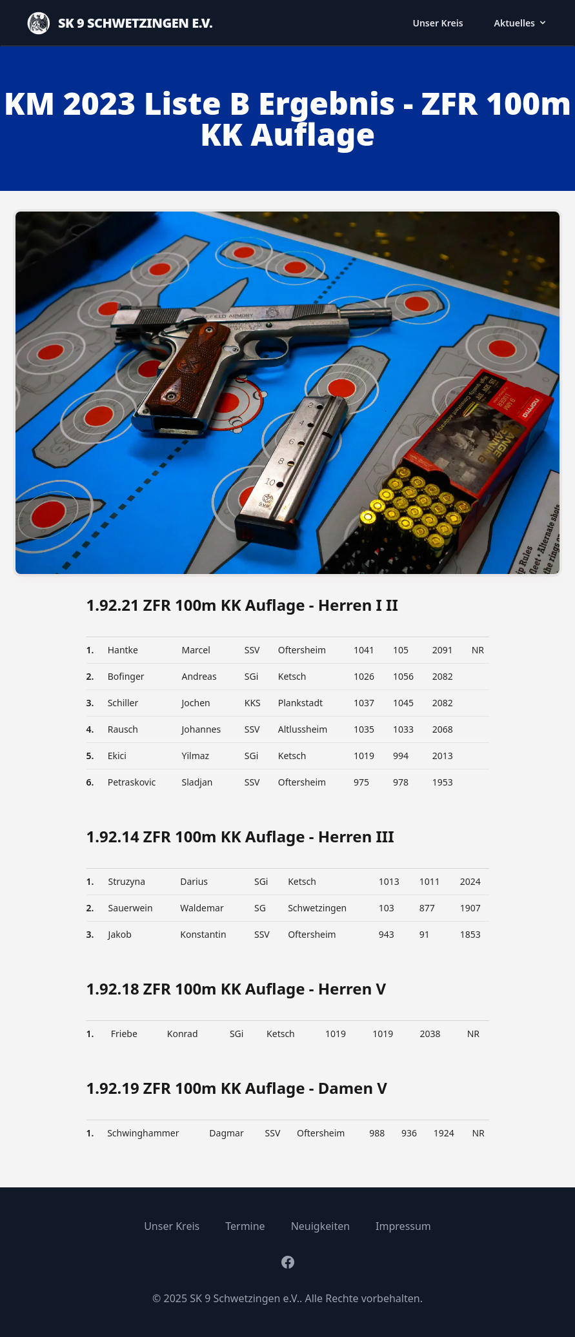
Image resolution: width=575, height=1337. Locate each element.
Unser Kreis (437, 23)
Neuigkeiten (320, 1226)
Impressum (403, 1226)
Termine (245, 1226)
